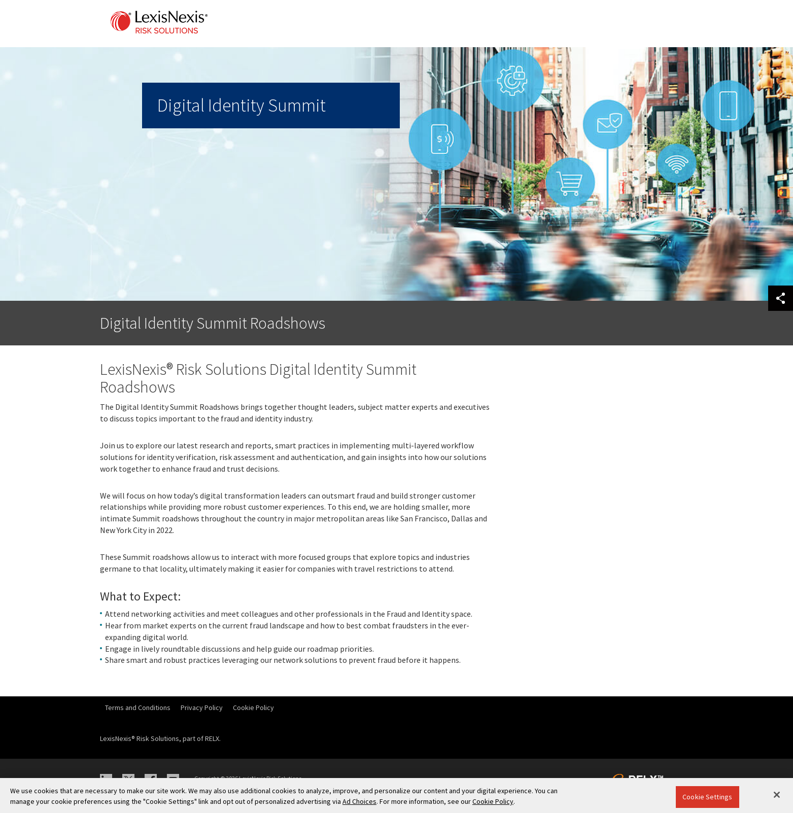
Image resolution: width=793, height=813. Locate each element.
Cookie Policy (253, 707)
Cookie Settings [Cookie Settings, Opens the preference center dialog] (707, 796)
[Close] (777, 795)
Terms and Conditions (137, 707)
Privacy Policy (202, 707)
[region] (396, 795)
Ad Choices (359, 801)
